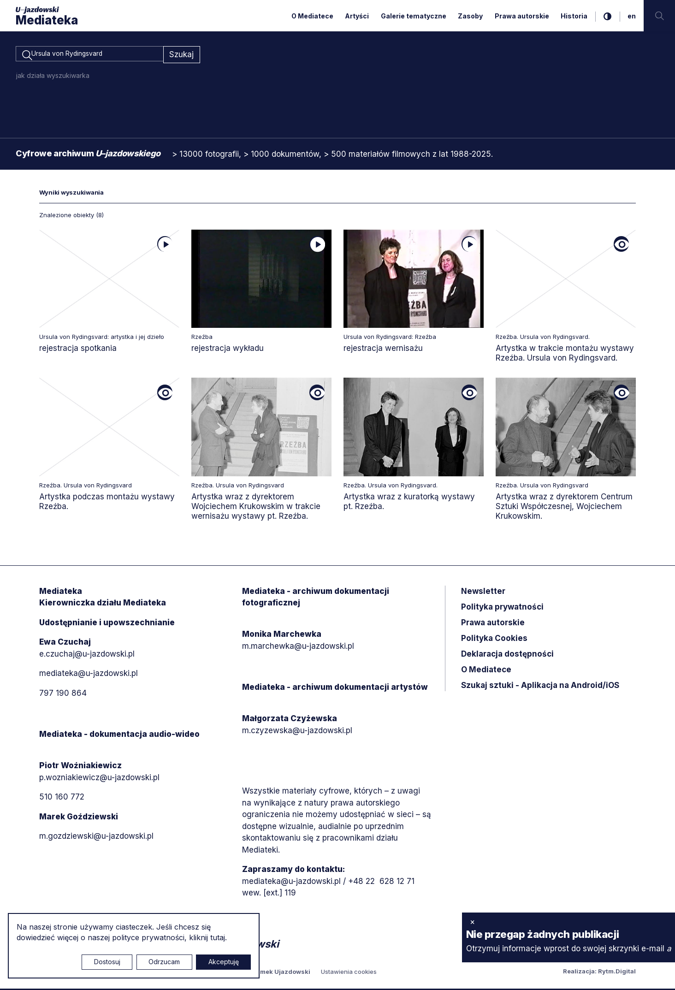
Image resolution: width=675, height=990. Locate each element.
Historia (574, 16)
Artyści (357, 16)
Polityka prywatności (502, 608)
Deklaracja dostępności (507, 655)
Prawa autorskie (522, 16)
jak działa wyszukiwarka (52, 77)
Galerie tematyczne (413, 16)
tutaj (217, 937)
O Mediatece (312, 16)
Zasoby (470, 16)
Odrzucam (164, 962)
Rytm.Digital (617, 972)
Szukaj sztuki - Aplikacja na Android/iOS (540, 686)
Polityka (494, 639)
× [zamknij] (472, 921)
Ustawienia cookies (349, 973)
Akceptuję (223, 962)
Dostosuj (107, 962)
